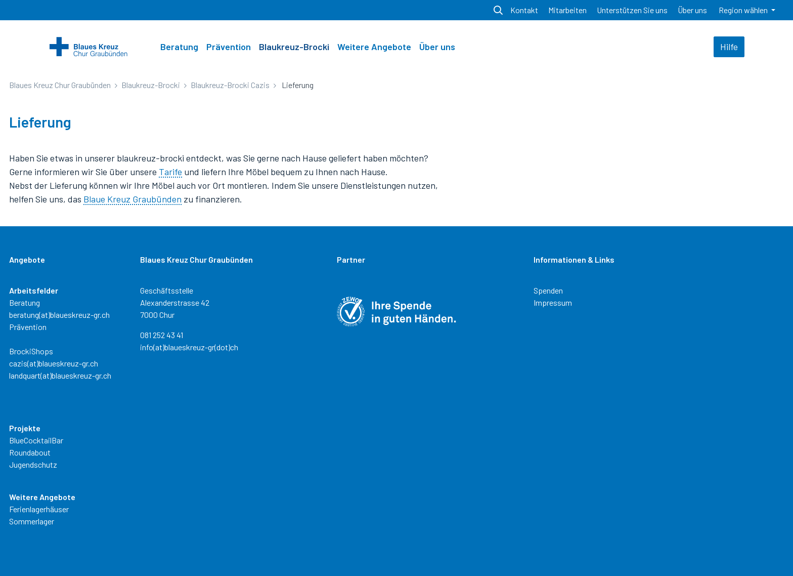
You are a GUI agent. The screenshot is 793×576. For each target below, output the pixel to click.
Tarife (170, 171)
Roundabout (30, 452)
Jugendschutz (33, 464)
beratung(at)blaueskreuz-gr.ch (59, 314)
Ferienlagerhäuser (39, 509)
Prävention (228, 46)
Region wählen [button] (744, 10)
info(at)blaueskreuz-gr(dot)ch (189, 347)
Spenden (548, 290)
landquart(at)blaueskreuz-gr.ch (60, 375)
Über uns (437, 46)
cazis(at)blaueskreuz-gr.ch (53, 363)
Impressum (553, 302)
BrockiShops (31, 351)
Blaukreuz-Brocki (294, 46)
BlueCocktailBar (36, 440)
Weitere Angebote (374, 46)
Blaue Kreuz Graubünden (132, 198)
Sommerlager (31, 521)
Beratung (179, 46)
